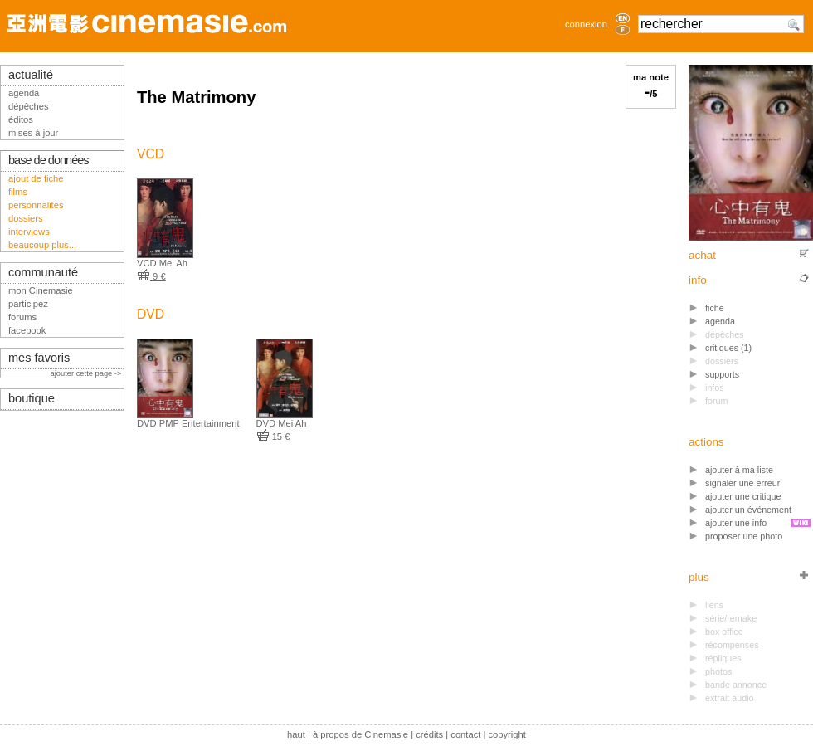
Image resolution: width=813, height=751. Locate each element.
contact (465, 734)
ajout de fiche (36, 178)
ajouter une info (736, 523)
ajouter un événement (748, 509)
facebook (27, 330)
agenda (720, 321)
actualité (30, 74)
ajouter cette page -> (87, 373)
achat (702, 255)
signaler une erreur (742, 483)
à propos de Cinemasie (360, 734)
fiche (714, 308)
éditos (20, 119)
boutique (31, 398)
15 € (273, 436)
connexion (586, 24)
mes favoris (39, 357)
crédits (429, 734)
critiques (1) (728, 348)
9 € (151, 276)
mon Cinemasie (40, 290)
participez (28, 304)
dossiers (25, 218)
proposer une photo (743, 536)
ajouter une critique (743, 496)
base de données (48, 160)
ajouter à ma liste (739, 470)
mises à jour (33, 133)
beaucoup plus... (42, 245)
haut (296, 734)
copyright (506, 734)
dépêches (28, 106)
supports (722, 374)
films (17, 192)
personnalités (36, 205)
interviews (29, 232)
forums (22, 317)
